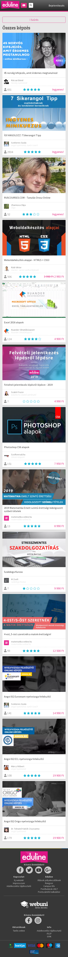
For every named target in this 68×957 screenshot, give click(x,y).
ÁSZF (49, 933)
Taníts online (19, 930)
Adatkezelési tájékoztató (19, 886)
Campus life (49, 886)
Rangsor (49, 883)
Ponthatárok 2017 (49, 889)
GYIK (49, 936)
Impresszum (19, 883)
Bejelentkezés (56, 5)
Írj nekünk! (19, 880)
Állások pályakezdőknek (49, 880)
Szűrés (34, 19)
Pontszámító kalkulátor (49, 891)
